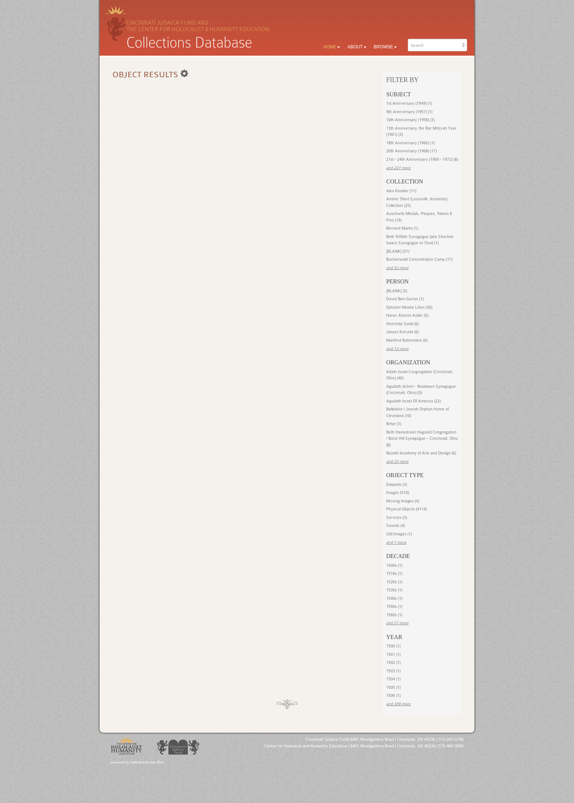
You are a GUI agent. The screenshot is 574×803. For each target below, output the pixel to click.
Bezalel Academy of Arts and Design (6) (421, 453)
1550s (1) (394, 606)
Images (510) (397, 492)
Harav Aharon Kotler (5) (407, 315)
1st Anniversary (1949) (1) (409, 103)
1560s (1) (394, 615)
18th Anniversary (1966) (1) (410, 143)
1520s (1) (394, 582)
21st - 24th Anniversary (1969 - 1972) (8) (422, 159)
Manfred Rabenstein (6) (407, 340)
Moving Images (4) (402, 501)
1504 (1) (393, 679)
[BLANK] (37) (397, 251)
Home (331, 46)
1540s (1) (394, 598)
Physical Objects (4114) (406, 509)
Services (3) (396, 517)
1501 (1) (393, 654)
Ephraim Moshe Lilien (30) (409, 307)
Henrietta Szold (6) (402, 323)
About (356, 46)
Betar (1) (393, 423)
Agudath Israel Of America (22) (413, 401)
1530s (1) (394, 590)
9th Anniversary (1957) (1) (409, 111)
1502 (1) (393, 662)
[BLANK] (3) (396, 291)
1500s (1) (394, 565)
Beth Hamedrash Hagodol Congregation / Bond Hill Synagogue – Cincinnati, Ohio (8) (422, 438)
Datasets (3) (396, 484)
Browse (385, 46)
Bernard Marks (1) (402, 228)
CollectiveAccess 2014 (147, 762)
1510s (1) (394, 573)
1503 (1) (393, 671)
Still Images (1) (399, 534)
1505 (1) (393, 687)
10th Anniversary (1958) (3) (410, 120)
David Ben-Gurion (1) (405, 299)
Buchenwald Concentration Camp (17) (419, 259)
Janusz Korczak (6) (402, 332)
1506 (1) (393, 695)
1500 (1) (393, 646)
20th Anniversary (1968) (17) (411, 151)
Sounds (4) (395, 525)
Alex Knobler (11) (401, 191)
